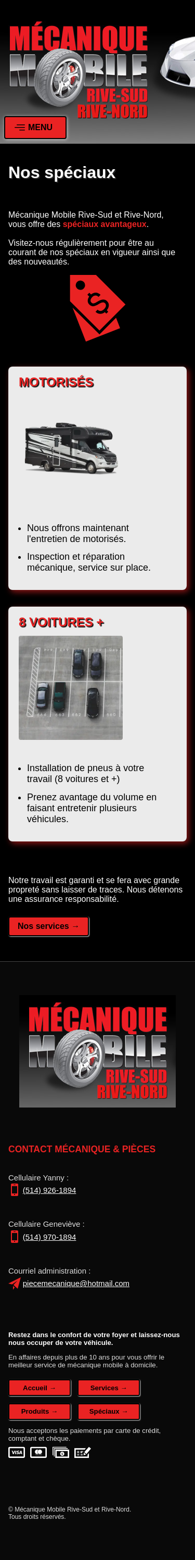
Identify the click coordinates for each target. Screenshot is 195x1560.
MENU (33, 127)
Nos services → (49, 926)
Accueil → (39, 1388)
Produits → (39, 1411)
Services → (108, 1388)
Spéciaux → (108, 1411)
